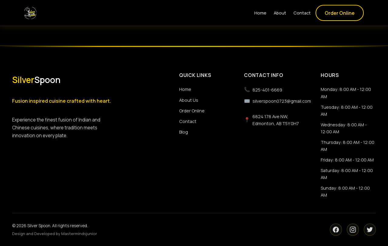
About (280, 13)
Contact (302, 13)
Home (260, 13)
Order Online (340, 13)
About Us (188, 100)
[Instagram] (353, 230)
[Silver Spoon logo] (30, 13)
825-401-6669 (263, 90)
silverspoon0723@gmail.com (277, 101)
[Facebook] (336, 230)
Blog (183, 132)
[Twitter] (370, 230)
